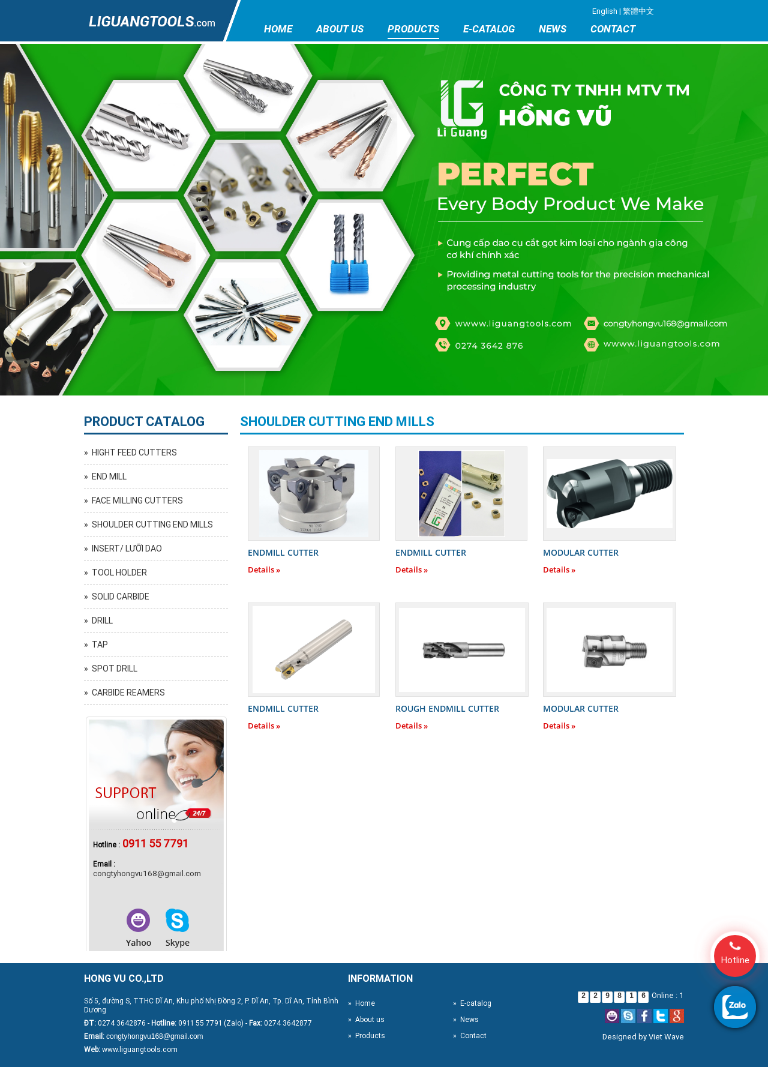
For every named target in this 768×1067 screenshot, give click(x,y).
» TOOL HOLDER (115, 572)
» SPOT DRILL (110, 668)
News (552, 28)
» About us (366, 1019)
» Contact (470, 1035)
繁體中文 (638, 11)
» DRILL (98, 620)
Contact (612, 28)
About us (340, 28)
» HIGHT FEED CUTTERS (130, 452)
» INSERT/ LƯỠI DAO (123, 548)
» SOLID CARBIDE (116, 596)
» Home (361, 1003)
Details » (264, 569)
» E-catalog (472, 1003)
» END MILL (105, 476)
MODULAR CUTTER (581, 552)
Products (413, 28)
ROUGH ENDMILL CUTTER (447, 708)
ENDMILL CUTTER (283, 552)
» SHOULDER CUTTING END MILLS (148, 524)
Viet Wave (666, 1037)
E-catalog (489, 28)
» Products (366, 1035)
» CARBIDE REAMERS (124, 692)
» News (466, 1019)
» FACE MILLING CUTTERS (133, 500)
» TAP (96, 644)
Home (278, 28)
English (604, 11)
